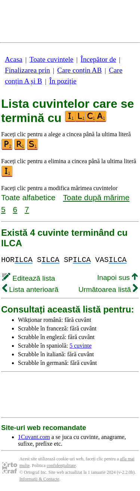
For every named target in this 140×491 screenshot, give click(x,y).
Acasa (13, 59)
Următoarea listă (108, 289)
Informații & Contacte (39, 479)
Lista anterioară (30, 289)
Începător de (98, 59)
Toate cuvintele (51, 59)
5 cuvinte (80, 345)
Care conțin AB (79, 70)
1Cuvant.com (34, 437)
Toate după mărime (96, 197)
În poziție (63, 81)
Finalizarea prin (27, 70)
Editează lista (28, 278)
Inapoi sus (117, 277)
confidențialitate (61, 465)
